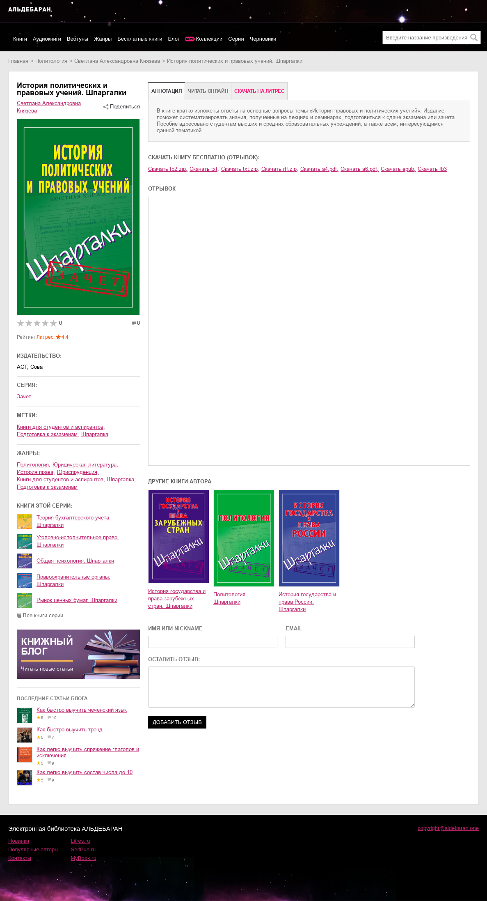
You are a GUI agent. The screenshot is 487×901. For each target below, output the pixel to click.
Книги (20, 39)
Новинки (18, 841)
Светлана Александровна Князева (117, 61)
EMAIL (294, 628)
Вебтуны (77, 39)
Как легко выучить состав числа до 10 (85, 772)
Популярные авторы (33, 849)
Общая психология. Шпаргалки (75, 561)
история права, (36, 472)
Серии (236, 39)
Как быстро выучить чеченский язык (82, 710)
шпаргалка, (121, 479)
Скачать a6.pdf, (360, 169)
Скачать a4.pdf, (319, 169)
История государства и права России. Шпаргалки (307, 601)
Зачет (24, 396)
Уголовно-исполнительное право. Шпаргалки (78, 541)
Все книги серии (43, 615)
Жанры (103, 39)
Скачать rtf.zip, (279, 169)
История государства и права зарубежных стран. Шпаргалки (177, 598)
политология (51, 61)
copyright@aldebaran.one (448, 828)
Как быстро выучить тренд (70, 729)
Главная (18, 61)
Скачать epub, (398, 169)
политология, (33, 465)
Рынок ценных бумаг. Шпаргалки (77, 600)
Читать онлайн (208, 91)
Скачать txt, (204, 169)
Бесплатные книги (139, 39)
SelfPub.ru (83, 849)
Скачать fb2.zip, (167, 169)
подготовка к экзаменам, (48, 434)
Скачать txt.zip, (240, 169)
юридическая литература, (85, 465)
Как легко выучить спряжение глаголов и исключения (88, 752)
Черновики (263, 39)
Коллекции (209, 39)
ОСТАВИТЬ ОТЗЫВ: (174, 659)
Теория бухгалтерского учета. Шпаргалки (74, 521)
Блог (174, 39)
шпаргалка (94, 434)
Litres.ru (80, 841)
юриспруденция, (78, 472)
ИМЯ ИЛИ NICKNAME (175, 628)
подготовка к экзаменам (47, 487)
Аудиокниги (47, 39)
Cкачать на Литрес (259, 91)
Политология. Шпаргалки (230, 598)
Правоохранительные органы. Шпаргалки (73, 580)
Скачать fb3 (432, 169)
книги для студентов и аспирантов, (61, 427)
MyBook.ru (83, 858)
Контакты (19, 858)
